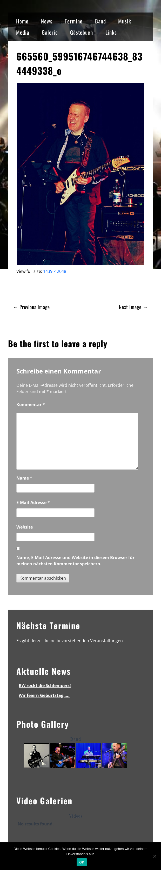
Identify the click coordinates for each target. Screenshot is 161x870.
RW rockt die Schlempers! (45, 685)
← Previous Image (31, 307)
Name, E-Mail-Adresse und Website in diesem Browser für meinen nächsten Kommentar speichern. (75, 561)
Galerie (50, 32)
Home (22, 21)
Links (111, 32)
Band (100, 21)
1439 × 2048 (54, 271)
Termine (74, 21)
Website (24, 527)
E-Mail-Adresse (33, 502)
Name (24, 478)
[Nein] (154, 856)
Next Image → (133, 307)
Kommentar (30, 404)
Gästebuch (81, 32)
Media (22, 32)
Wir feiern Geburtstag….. (44, 695)
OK (81, 862)
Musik (124, 21)
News (46, 21)
